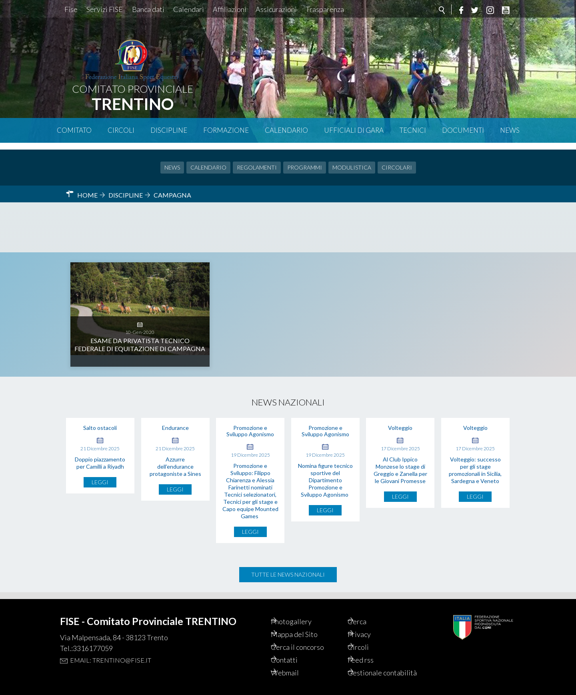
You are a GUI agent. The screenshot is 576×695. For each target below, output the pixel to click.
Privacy (370, 622)
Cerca (368, 608)
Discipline (168, 130)
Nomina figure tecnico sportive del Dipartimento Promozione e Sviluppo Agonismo (325, 473)
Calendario (286, 130)
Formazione (226, 130)
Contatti (295, 649)
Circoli (121, 130)
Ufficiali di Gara (354, 130)
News (510, 130)
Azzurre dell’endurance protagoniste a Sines (175, 459)
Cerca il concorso (310, 635)
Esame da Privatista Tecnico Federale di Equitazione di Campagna (139, 300)
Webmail (296, 662)
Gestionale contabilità (376, 667)
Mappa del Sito (306, 622)
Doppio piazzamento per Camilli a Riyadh (100, 456)
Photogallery (303, 608)
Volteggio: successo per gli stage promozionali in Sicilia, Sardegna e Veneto (475, 463)
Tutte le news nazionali (288, 567)
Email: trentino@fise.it (110, 646)
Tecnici (413, 130)
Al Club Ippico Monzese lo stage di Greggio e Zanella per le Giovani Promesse (400, 463)
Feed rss (372, 649)
